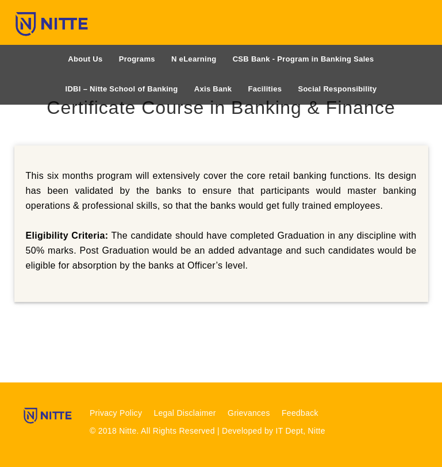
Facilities (265, 89)
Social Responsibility (337, 89)
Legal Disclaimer (184, 413)
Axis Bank (213, 89)
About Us (85, 59)
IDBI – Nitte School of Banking (122, 89)
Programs (137, 59)
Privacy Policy (116, 413)
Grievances (249, 413)
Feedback (300, 413)
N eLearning (193, 59)
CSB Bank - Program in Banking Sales (303, 59)
